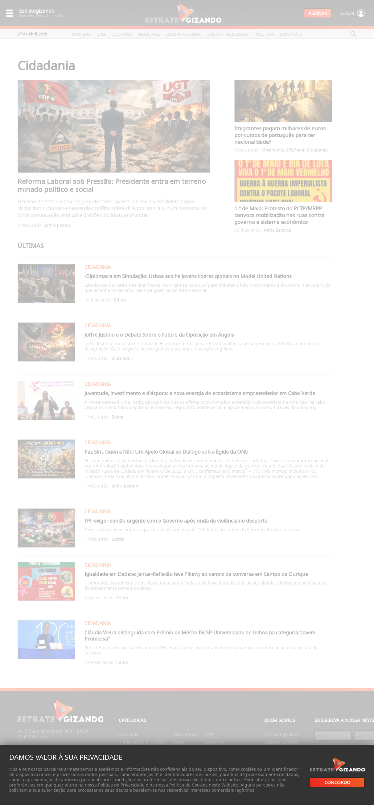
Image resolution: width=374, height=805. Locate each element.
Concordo (337, 782)
